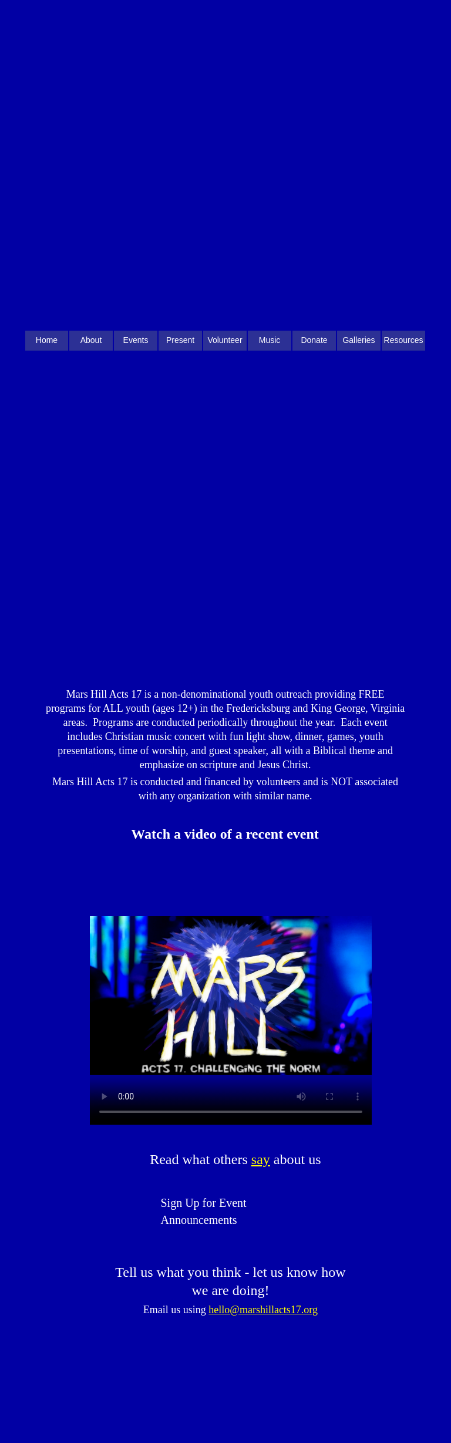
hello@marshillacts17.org (263, 1310)
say (260, 1159)
